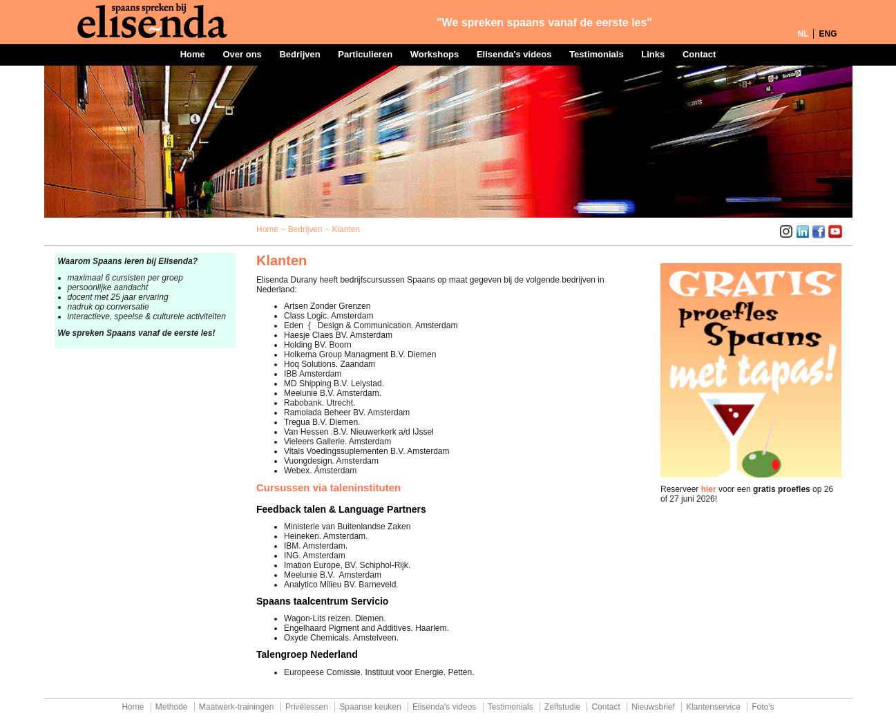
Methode (171, 707)
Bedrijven (299, 54)
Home (192, 54)
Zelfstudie (562, 707)
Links (653, 54)
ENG (828, 34)
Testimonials (596, 54)
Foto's (763, 707)
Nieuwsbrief (653, 707)
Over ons (241, 54)
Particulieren (365, 54)
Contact (699, 54)
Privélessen (306, 707)
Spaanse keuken (370, 707)
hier (708, 489)
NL (802, 34)
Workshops (434, 54)
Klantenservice (713, 707)
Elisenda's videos (514, 54)
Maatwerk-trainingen (236, 707)
